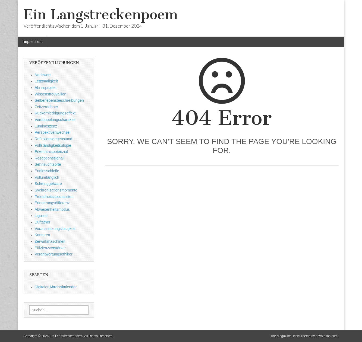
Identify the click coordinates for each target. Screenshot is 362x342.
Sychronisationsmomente (56, 190)
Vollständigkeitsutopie (53, 145)
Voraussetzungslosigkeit (55, 228)
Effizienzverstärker (50, 248)
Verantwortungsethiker (54, 254)
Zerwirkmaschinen (50, 241)
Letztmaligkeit (46, 81)
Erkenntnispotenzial (51, 151)
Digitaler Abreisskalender (56, 287)
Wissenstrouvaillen (51, 94)
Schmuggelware (48, 183)
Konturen (42, 235)
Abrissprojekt (46, 87)
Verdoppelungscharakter (55, 119)
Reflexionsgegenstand (54, 139)
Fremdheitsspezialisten (54, 196)
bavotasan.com (327, 336)
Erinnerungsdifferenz (52, 203)
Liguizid (41, 215)
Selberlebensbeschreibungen (59, 100)
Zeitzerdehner (46, 107)
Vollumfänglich (47, 177)
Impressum (32, 41)
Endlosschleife (47, 171)
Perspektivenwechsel (53, 132)
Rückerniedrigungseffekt (55, 113)
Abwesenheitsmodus (52, 209)
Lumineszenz (46, 126)
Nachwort (43, 75)
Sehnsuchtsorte (48, 164)
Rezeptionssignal (49, 158)
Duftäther (43, 222)
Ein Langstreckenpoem (101, 14)
